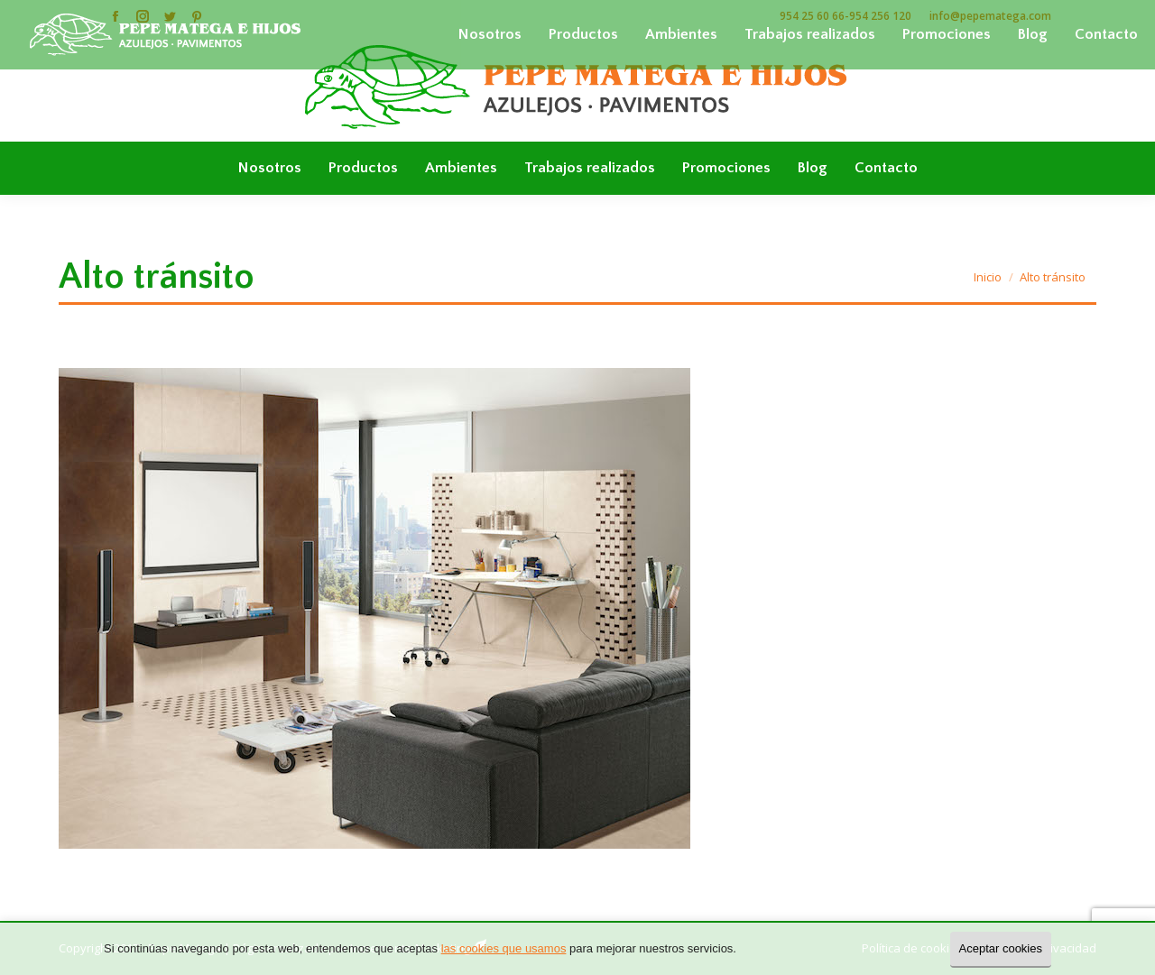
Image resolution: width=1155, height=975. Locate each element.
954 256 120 (880, 15)
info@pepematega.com (990, 15)
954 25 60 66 (812, 15)
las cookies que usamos (504, 948)
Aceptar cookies (1001, 948)
